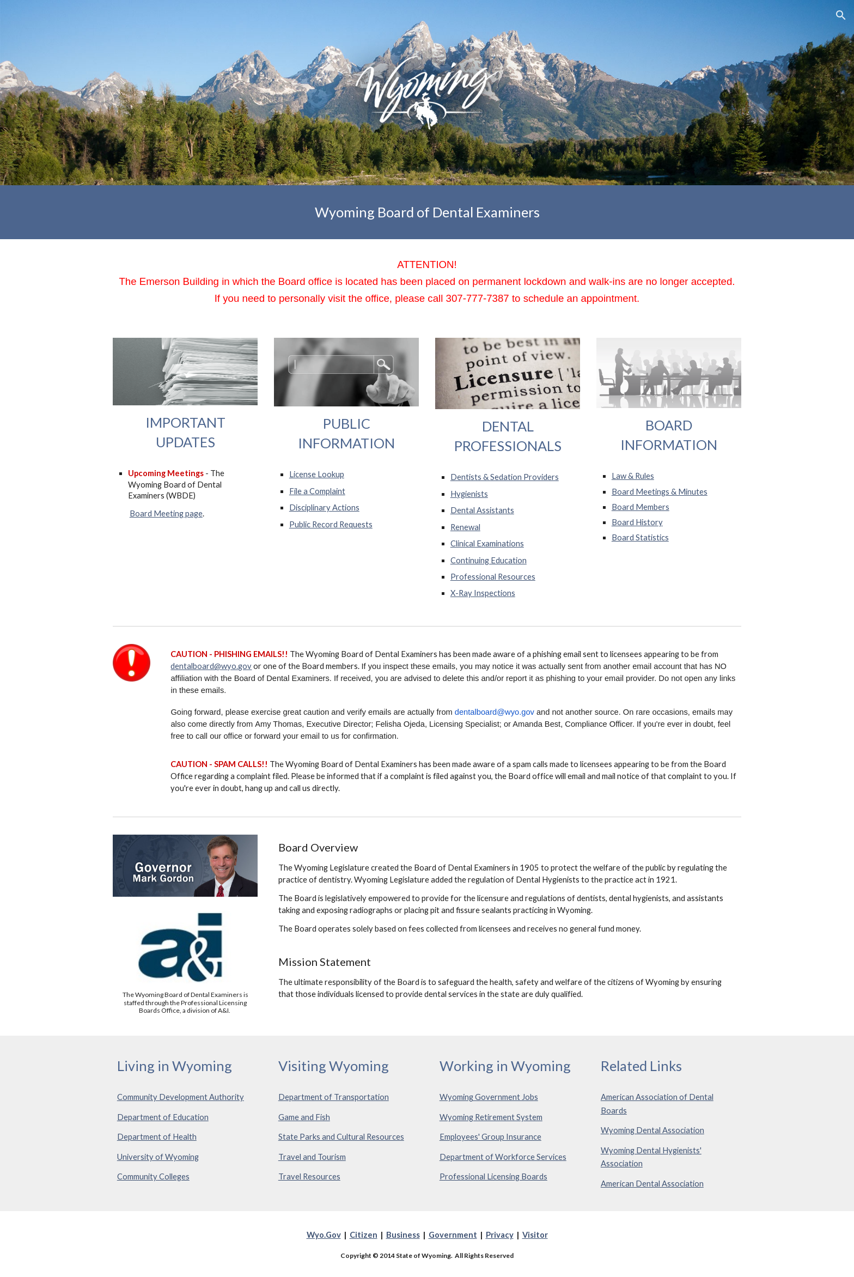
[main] (427, 212)
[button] (841, 15)
